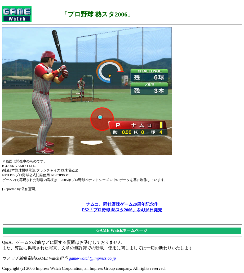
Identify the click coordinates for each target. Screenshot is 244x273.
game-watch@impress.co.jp (92, 258)
